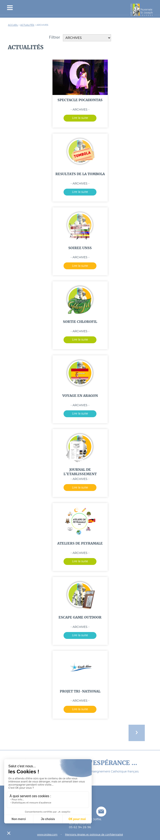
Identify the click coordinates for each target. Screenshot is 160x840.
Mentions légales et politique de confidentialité (94, 835)
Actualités (27, 25)
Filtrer (80, 37)
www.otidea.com (47, 835)
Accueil (13, 25)
